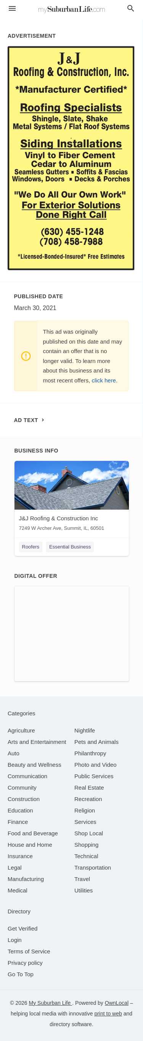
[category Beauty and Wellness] (34, 764)
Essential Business (70, 547)
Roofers (31, 547)
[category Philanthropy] (90, 753)
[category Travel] (82, 879)
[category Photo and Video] (95, 764)
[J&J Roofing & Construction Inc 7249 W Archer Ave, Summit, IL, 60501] (71, 497)
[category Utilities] (83, 890)
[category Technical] (86, 856)
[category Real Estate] (89, 787)
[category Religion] (84, 810)
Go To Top (21, 974)
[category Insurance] (20, 856)
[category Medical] (17, 890)
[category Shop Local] (88, 833)
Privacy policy (25, 962)
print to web (108, 1014)
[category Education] (20, 810)
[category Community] (22, 787)
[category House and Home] (30, 844)
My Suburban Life (50, 1003)
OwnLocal (117, 1003)
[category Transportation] (92, 867)
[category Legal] (15, 867)
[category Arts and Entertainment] (37, 742)
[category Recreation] (88, 799)
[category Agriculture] (21, 730)
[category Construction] (24, 799)
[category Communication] (27, 776)
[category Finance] (18, 822)
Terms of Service (29, 951)
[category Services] (85, 822)
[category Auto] (13, 753)
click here (104, 380)
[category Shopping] (86, 844)
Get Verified (22, 928)
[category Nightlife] (84, 730)
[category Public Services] (94, 776)
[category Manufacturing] (26, 879)
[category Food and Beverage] (33, 833)
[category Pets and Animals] (96, 742)
